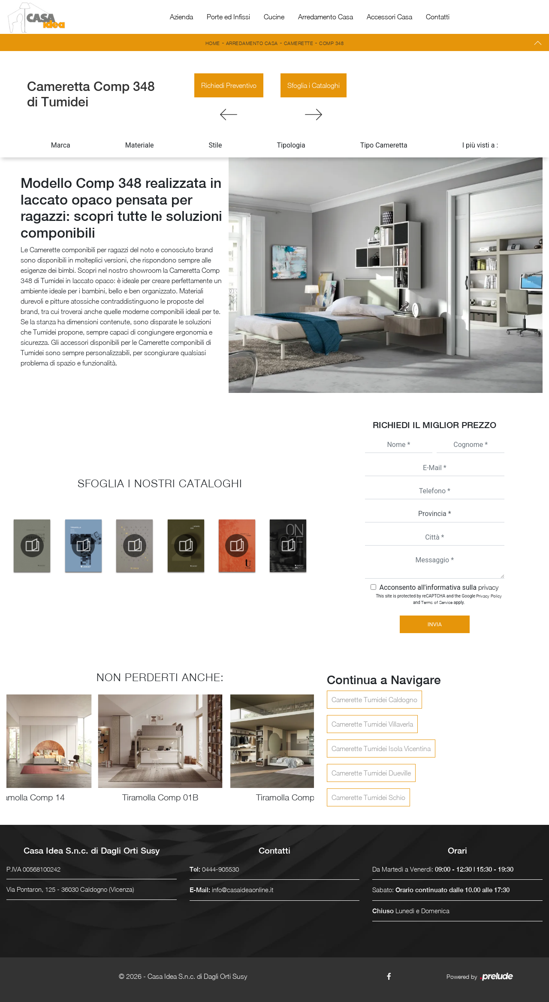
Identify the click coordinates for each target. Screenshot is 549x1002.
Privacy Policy (489, 595)
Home (212, 43)
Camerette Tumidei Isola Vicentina (381, 748)
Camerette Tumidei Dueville (371, 773)
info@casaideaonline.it (242, 889)
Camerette (299, 43)
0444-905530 (220, 869)
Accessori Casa (389, 17)
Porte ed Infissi (228, 17)
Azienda (181, 17)
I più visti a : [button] (480, 145)
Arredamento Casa (325, 17)
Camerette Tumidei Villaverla (372, 724)
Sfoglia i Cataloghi (313, 85)
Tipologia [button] (291, 145)
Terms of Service (436, 602)
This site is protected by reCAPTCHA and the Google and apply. (439, 599)
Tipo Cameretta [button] (383, 145)
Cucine (274, 17)
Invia (435, 624)
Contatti (437, 17)
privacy (488, 587)
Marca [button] (60, 145)
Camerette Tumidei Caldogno (374, 699)
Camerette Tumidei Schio (368, 797)
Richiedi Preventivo (228, 85)
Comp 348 (331, 43)
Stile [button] (215, 145)
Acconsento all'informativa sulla (438, 587)
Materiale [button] (139, 145)
